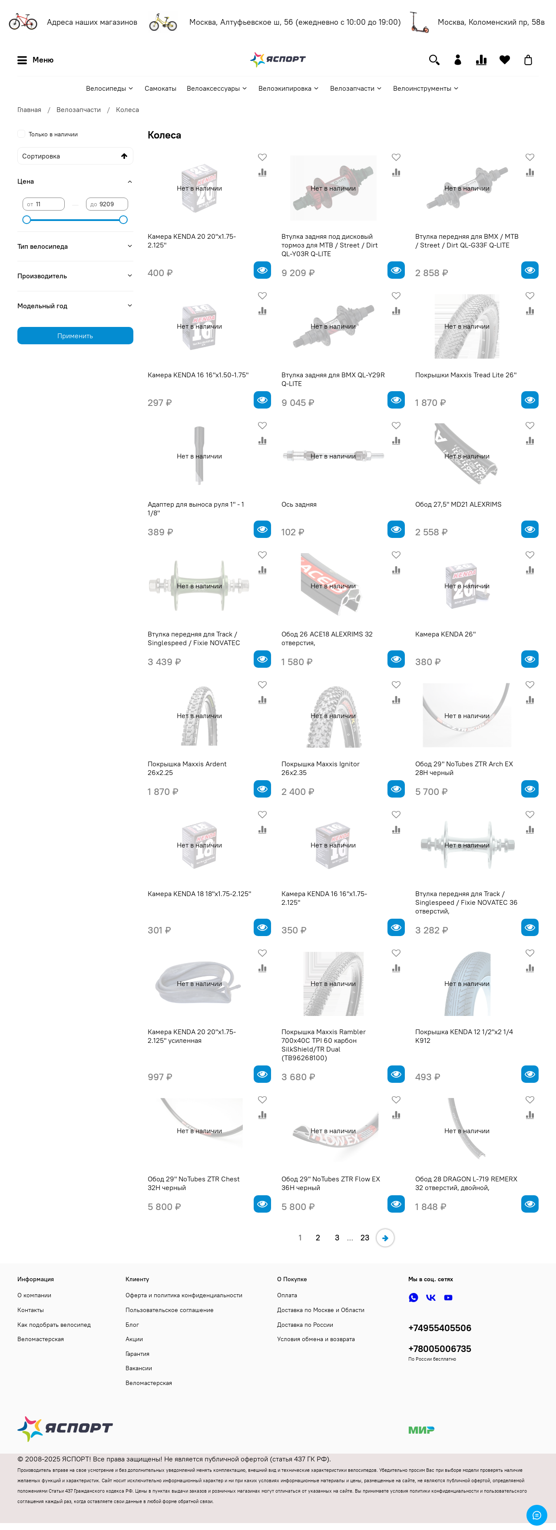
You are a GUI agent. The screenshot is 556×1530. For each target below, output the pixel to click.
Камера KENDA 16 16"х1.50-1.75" (198, 374)
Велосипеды (110, 88)
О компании (34, 1295)
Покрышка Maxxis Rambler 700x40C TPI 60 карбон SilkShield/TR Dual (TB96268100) (323, 1044)
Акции (134, 1339)
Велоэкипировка (289, 88)
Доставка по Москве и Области (320, 1310)
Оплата (287, 1295)
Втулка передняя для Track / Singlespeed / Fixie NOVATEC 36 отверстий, (466, 902)
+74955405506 (440, 1328)
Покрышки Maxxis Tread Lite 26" (465, 374)
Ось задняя (299, 504)
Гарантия (137, 1354)
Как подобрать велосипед (54, 1325)
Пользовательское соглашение (170, 1310)
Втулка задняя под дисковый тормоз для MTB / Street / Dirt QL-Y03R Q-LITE (329, 245)
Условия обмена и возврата (316, 1339)
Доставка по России (305, 1325)
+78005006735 (439, 1349)
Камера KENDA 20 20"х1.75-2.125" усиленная (192, 1036)
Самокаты (160, 88)
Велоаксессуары (217, 88)
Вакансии (139, 1368)
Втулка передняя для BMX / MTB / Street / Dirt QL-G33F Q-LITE (467, 240)
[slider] (26, 219)
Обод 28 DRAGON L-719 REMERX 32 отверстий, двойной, (466, 1183)
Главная (29, 109)
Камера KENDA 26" (445, 634)
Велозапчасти (356, 88)
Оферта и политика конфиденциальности (184, 1295)
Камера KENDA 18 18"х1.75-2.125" (199, 893)
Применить (75, 335)
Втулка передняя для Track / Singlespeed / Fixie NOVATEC (194, 638)
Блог (132, 1325)
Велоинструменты (426, 88)
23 (365, 1238)
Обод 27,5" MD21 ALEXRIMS (458, 504)
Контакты (30, 1310)
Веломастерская (40, 1339)
